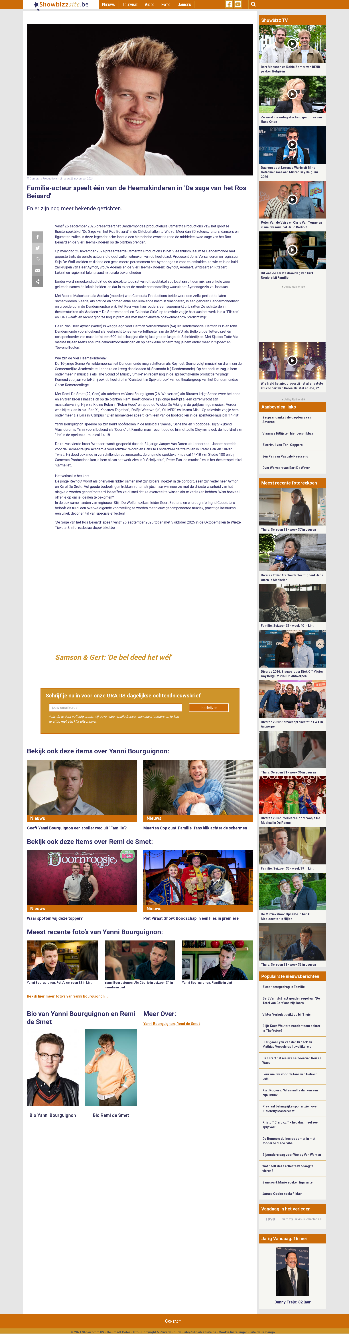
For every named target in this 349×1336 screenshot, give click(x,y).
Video (149, 4)
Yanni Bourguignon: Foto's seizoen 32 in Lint (59, 982)
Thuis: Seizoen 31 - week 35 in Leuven (288, 964)
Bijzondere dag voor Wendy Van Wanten (291, 1155)
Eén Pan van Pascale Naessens (285, 456)
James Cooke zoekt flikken (282, 1194)
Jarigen (184, 4)
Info (136, 1332)
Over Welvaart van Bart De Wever (286, 468)
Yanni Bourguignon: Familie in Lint (207, 982)
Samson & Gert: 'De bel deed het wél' (113, 657)
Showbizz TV (274, 20)
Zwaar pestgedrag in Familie (283, 987)
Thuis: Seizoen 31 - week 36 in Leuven (288, 772)
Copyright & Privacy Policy (161, 1332)
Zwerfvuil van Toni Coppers (282, 445)
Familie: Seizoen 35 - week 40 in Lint (287, 625)
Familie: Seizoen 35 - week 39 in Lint (287, 868)
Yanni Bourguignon (159, 1024)
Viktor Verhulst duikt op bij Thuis (286, 1014)
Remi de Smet (188, 1024)
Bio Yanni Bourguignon (53, 1115)
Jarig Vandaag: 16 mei (284, 1238)
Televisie (130, 4)
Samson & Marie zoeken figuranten (288, 1182)
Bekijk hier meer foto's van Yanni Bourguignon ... (67, 996)
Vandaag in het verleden (285, 1209)
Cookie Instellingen (233, 1332)
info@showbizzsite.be (199, 1332)
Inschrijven (209, 708)
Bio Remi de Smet (111, 1115)
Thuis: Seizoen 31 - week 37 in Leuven (288, 529)
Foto (165, 4)
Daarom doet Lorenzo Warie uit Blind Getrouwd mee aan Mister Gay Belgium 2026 (289, 172)
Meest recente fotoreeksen (289, 483)
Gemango (267, 1332)
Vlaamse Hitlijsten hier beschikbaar (288, 433)
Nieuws (108, 4)
